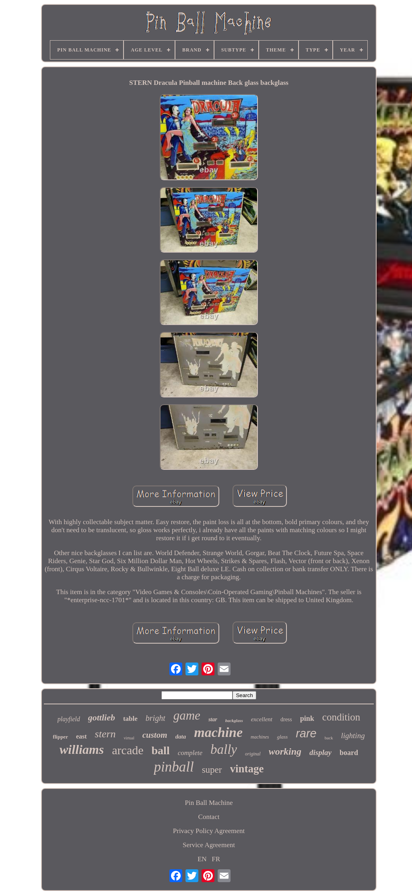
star (212, 719)
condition (341, 717)
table (130, 718)
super (212, 770)
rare (306, 733)
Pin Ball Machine (209, 803)
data (180, 736)
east (81, 736)
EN (202, 859)
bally (223, 749)
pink (307, 718)
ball (161, 750)
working (285, 751)
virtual (129, 738)
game (186, 715)
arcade (127, 750)
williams (82, 749)
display (320, 752)
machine (218, 732)
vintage (247, 769)
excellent (261, 719)
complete (190, 753)
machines (260, 737)
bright (155, 718)
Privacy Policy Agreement (209, 831)
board (349, 753)
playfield (69, 719)
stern (105, 734)
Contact (209, 817)
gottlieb (101, 717)
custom (154, 735)
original (253, 754)
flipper (60, 737)
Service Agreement (209, 845)
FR (216, 859)
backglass (234, 720)
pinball (174, 767)
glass (282, 737)
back (329, 737)
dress (286, 719)
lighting (353, 735)
